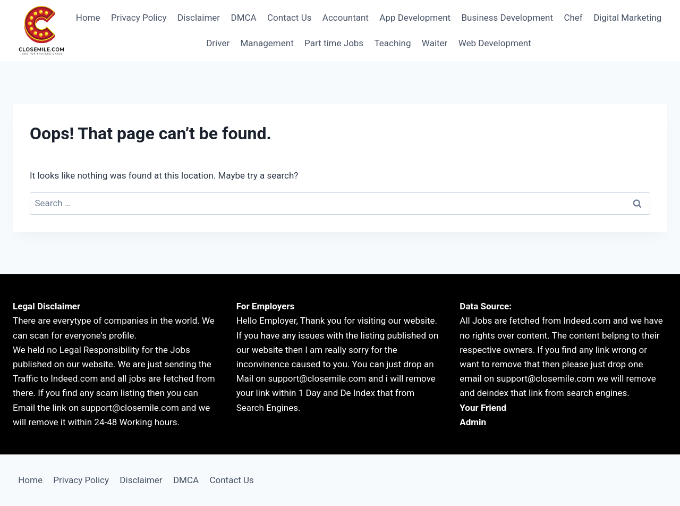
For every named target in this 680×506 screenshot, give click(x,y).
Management (267, 43)
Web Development (494, 43)
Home (88, 17)
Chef (573, 17)
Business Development (508, 17)
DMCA (243, 17)
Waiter (435, 43)
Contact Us (289, 17)
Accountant (345, 17)
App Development (414, 17)
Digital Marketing (627, 17)
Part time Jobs (333, 43)
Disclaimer (198, 17)
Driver (218, 43)
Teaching (393, 43)
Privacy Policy (139, 17)
